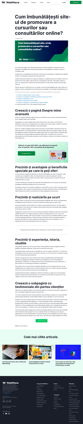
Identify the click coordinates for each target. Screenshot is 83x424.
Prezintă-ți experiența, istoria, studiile (27, 100)
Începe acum (41, 320)
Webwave (18, 82)
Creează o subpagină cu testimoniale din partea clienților (32, 102)
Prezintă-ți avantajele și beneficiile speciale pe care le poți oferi (34, 97)
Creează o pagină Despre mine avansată (28, 95)
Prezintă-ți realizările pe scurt (25, 98)
